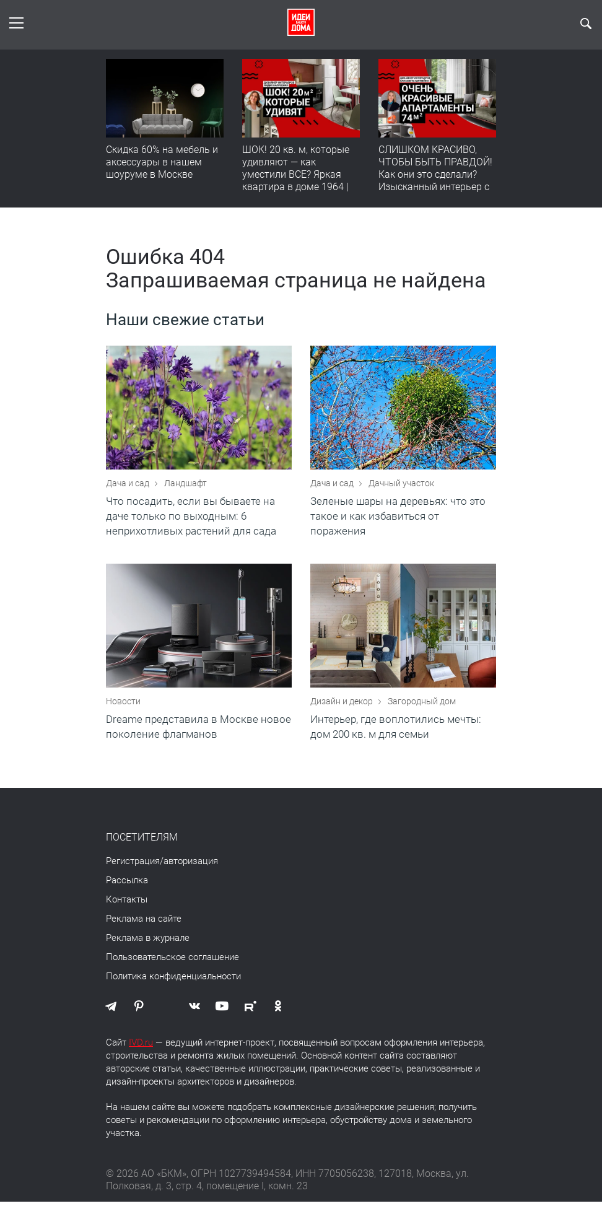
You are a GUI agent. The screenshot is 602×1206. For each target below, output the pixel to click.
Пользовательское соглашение (172, 961)
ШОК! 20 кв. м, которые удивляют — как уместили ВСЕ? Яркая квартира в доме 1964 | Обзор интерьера (295, 174)
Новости (123, 705)
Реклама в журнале (148, 942)
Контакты (126, 903)
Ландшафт (185, 485)
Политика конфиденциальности (173, 980)
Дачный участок (401, 485)
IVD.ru (141, 1046)
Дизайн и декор (342, 705)
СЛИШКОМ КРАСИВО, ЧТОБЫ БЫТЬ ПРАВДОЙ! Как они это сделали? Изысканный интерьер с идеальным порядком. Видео (435, 180)
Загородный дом (422, 705)
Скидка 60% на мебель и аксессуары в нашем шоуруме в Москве (162, 162)
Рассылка (127, 884)
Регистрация (133, 865)
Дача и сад (128, 485)
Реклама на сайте (143, 923)
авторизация (191, 865)
